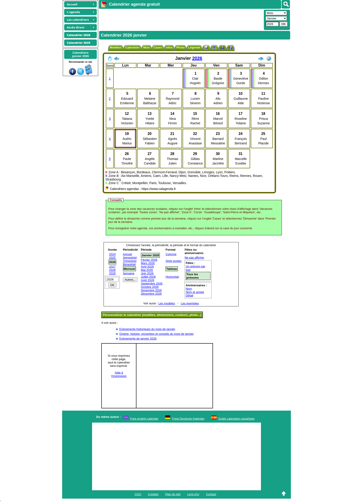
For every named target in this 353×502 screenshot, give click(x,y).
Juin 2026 (147, 273)
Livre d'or (193, 494)
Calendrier (132, 47)
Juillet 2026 (148, 276)
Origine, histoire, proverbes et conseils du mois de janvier (156, 333)
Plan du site (173, 494)
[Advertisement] (181, 19)
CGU (138, 494)
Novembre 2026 (151, 290)
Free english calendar (144, 418)
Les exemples (190, 303)
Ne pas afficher (194, 257)
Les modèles (166, 303)
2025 (112, 257)
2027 (112, 266)
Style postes (173, 261)
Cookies (153, 494)
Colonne (170, 254)
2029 (112, 273)
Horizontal (172, 276)
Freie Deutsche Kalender (188, 418)
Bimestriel (129, 264)
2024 (112, 254)
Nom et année (195, 292)
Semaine (128, 273)
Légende (194, 47)
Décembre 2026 (151, 293)
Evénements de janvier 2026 (137, 338)
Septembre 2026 (152, 283)
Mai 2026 (147, 270)
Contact (211, 494)
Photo (180, 47)
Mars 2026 (148, 263)
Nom (189, 288)
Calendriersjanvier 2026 (80, 54)
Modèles (116, 47)
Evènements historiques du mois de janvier (147, 329)
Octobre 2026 (150, 287)
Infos (169, 47)
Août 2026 (147, 280)
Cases (158, 47)
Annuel (127, 254)
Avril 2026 (147, 266)
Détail (189, 295)
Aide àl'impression (119, 374)
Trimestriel (129, 261)
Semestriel (130, 257)
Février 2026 (149, 259)
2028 (112, 270)
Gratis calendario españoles (236, 418)
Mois (146, 47)
